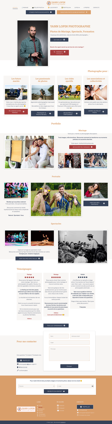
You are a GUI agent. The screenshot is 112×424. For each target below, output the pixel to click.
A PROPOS (86, 7)
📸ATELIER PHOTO (38, 7)
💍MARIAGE (25, 7)
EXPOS (77, 7)
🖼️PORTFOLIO (66, 7)
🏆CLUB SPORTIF (53, 7)
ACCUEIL (15, 7)
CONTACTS (96, 7)
